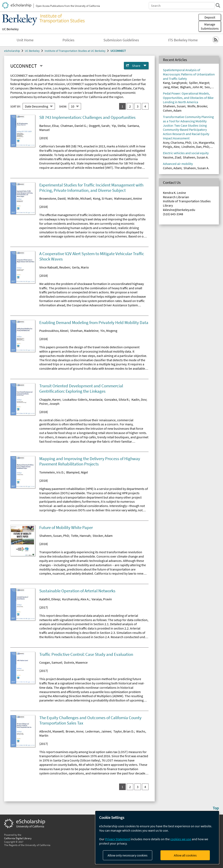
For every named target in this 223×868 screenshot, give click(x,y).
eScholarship (12, 51)
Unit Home (25, 40)
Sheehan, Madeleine (84, 331)
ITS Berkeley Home (183, 40)
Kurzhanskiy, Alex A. (75, 599)
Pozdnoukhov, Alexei (53, 331)
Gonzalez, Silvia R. (116, 399)
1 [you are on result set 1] (122, 106)
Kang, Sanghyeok (175, 83)
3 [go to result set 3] (137, 106)
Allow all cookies (185, 855)
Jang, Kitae (170, 87)
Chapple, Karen (49, 399)
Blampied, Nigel (77, 472)
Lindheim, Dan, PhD (195, 147)
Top (216, 808)
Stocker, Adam (103, 536)
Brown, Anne (74, 731)
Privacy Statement (117, 839)
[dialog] (157, 837)
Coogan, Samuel (50, 662)
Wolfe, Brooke (197, 106)
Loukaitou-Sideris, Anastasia (82, 399)
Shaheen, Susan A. (196, 157)
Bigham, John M (191, 87)
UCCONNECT (118, 51)
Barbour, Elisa (48, 126)
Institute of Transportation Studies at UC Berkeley (75, 51)
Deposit (209, 17)
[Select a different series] (41, 66)
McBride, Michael (79, 198)
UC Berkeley (10, 29)
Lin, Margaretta (203, 142)
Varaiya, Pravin (102, 599)
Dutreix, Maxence (76, 662)
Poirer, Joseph (49, 404)
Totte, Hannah (81, 536)
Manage (210, 26)
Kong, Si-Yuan (102, 198)
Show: (63, 106)
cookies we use (180, 839)
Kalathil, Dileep (49, 599)
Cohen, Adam (172, 110)
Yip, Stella (118, 126)
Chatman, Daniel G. (73, 126)
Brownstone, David (52, 198)
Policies (68, 40)
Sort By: (15, 106)
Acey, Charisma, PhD (177, 142)
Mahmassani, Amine (128, 198)
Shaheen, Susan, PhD (54, 536)
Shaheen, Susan (174, 106)
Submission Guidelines (121, 40)
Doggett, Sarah (99, 126)
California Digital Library (17, 838)
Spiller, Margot (199, 83)
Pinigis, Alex (171, 147)
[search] (217, 5)
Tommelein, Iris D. (51, 472)
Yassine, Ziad (172, 157)
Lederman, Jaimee (98, 731)
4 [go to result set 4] (145, 106)
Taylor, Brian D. (123, 731)
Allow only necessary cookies (128, 855)
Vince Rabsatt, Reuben (54, 267)
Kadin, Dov (138, 399)
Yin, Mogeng (108, 331)
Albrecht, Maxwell (51, 731)
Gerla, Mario (80, 267)
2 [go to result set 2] (130, 106)
